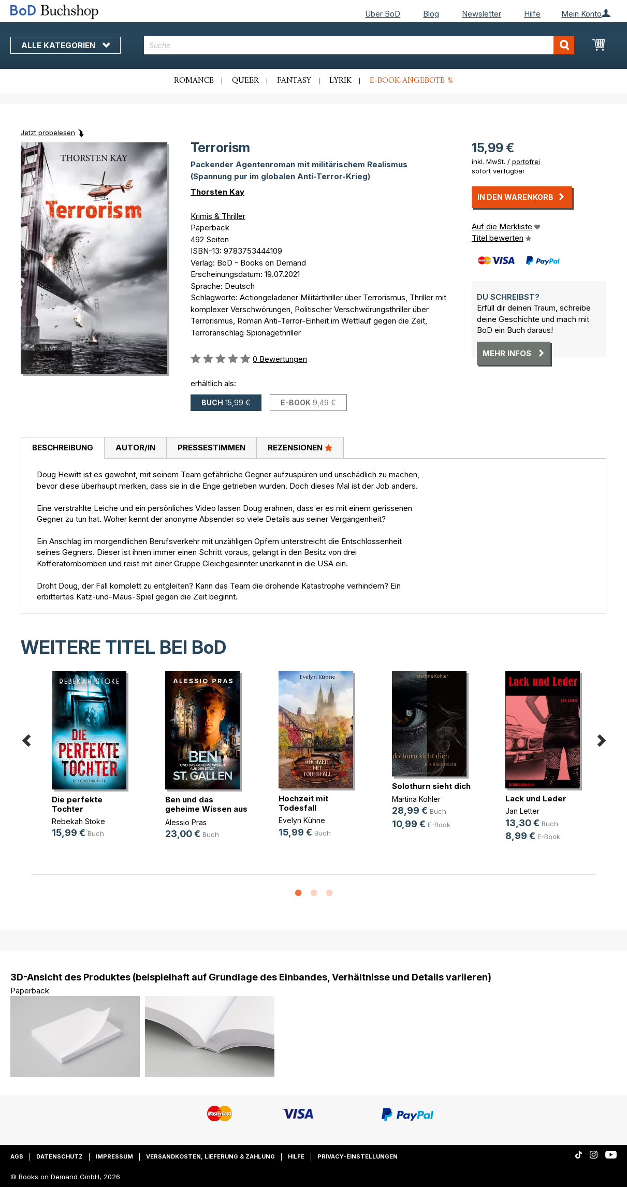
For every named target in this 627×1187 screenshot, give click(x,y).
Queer (245, 81)
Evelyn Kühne (302, 820)
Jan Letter (522, 811)
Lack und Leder (535, 798)
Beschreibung (62, 447)
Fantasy (294, 81)
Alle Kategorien (65, 45)
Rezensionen (300, 447)
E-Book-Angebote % (411, 81)
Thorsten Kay (217, 192)
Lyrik (340, 81)
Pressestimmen (211, 447)
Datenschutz (59, 1156)
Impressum (114, 1156)
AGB (16, 1156)
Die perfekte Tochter (77, 804)
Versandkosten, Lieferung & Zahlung (210, 1156)
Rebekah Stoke (78, 821)
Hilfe (532, 14)
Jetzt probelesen (48, 132)
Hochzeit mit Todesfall (303, 803)
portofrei (526, 161)
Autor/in (135, 447)
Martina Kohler (416, 799)
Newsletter (481, 14)
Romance (194, 81)
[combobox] (359, 45)
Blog (431, 14)
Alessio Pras (186, 822)
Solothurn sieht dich (431, 786)
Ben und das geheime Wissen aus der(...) (206, 809)
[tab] (62, 448)
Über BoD (382, 14)
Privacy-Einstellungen (357, 1156)
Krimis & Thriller (218, 216)
